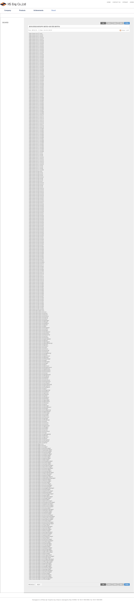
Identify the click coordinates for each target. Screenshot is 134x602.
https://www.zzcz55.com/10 (36, 182)
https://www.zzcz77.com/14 (36, 163)
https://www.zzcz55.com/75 (36, 278)
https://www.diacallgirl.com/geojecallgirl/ (39, 546)
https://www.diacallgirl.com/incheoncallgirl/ (40, 451)
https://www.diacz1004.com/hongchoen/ (39, 381)
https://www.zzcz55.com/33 (36, 208)
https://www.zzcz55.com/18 (36, 204)
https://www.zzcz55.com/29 (36, 207)
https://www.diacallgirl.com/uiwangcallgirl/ (40, 486)
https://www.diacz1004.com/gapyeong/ (39, 369)
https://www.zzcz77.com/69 (36, 113)
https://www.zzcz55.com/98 (36, 309)
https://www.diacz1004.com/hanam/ (38, 346)
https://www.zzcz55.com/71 (36, 265)
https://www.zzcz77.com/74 (36, 120)
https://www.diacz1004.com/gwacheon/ (39, 356)
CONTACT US (116, 2)
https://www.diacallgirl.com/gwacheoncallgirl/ (41, 491)
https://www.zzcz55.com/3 (36, 174)
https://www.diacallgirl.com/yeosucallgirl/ (40, 542)
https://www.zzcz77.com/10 (36, 157)
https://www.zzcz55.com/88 (36, 293)
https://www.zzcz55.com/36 (36, 211)
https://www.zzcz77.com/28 (36, 55)
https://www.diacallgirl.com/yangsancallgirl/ (40, 548)
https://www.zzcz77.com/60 (36, 100)
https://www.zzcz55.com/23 (36, 201)
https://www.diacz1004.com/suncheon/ (39, 431)
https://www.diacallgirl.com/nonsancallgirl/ (40, 576)
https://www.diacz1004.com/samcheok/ (39, 380)
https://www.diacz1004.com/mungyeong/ (40, 410)
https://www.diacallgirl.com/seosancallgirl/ (40, 575)
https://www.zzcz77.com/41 (36, 73)
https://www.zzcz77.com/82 (36, 131)
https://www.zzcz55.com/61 (36, 255)
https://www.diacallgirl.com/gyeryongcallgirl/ (41, 577)
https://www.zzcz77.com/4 (36, 165)
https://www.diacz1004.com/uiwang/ (38, 351)
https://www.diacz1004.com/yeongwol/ (39, 383)
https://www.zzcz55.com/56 (36, 253)
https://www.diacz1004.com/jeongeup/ (39, 440)
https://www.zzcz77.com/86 (36, 137)
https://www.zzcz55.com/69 (36, 269)
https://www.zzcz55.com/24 (36, 194)
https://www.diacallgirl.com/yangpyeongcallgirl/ (41, 488)
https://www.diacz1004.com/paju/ (38, 360)
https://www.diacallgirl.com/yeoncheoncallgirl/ (41, 505)
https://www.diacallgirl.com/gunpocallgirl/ (40, 479)
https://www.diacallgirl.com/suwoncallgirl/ (40, 462)
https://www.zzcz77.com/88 (36, 140)
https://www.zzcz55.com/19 (36, 195)
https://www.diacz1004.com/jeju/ (37, 326)
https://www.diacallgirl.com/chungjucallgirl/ (40, 565)
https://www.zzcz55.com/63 (36, 266)
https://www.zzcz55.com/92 (36, 299)
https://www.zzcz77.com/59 (36, 99)
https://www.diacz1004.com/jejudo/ (38, 325)
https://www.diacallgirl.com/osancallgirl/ (39, 482)
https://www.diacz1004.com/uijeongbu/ (39, 361)
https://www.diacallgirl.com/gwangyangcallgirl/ (41, 523)
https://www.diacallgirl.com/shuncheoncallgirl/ (41, 522)
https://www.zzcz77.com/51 (36, 87)
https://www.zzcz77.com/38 (36, 69)
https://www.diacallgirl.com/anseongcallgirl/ (40, 485)
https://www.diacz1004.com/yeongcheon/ (40, 407)
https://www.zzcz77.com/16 (36, 38)
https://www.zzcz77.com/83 (36, 133)
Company (7, 10)
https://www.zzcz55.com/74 (36, 276)
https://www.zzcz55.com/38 (36, 228)
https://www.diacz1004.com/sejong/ (38, 317)
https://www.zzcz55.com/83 (36, 282)
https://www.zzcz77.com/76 (36, 123)
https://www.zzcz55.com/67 (36, 268)
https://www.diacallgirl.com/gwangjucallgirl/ (40, 450)
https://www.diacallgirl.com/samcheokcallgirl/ (41, 515)
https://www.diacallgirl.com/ (36, 444)
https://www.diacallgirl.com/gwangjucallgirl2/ (41, 477)
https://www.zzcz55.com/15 (36, 190)
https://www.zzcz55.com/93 (36, 300)
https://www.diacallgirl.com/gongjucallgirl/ (40, 569)
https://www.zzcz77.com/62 (36, 103)
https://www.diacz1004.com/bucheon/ (39, 333)
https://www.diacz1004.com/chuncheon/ (39, 371)
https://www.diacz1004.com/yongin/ (38, 330)
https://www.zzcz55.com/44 (36, 229)
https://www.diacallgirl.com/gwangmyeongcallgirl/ (42, 478)
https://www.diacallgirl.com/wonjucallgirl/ (40, 508)
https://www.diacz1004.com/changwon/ (39, 387)
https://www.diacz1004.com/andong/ (39, 403)
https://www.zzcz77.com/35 (36, 65)
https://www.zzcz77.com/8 (36, 154)
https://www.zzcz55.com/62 (36, 256)
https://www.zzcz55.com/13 (36, 188)
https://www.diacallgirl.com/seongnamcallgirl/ (41, 465)
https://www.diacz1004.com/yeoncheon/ (39, 370)
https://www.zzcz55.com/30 (36, 222)
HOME (109, 2)
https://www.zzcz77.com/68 (36, 111)
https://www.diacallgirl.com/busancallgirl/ (40, 448)
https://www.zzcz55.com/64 (36, 261)
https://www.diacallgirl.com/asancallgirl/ (39, 573)
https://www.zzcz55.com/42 (36, 221)
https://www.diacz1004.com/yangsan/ (39, 397)
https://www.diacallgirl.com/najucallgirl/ (39, 525)
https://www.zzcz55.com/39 (36, 219)
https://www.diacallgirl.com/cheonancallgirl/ (40, 567)
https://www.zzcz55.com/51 (36, 238)
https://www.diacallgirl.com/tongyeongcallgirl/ (41, 540)
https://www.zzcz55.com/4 (36, 175)
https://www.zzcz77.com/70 (36, 114)
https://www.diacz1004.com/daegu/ (38, 322)
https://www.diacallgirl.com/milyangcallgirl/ (40, 545)
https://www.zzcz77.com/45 (36, 79)
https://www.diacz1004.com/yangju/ (38, 363)
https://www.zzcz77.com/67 (36, 110)
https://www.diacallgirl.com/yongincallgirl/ (40, 464)
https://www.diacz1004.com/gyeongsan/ (39, 411)
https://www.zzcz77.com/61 (36, 101)
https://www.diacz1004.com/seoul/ (38, 313)
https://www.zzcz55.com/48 (36, 234)
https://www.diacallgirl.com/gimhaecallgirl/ (40, 563)
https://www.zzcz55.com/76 (36, 279)
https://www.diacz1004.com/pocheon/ (39, 366)
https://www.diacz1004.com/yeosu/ (38, 430)
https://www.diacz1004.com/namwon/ (39, 441)
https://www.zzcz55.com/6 (36, 180)
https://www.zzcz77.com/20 (36, 43)
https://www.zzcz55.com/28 (36, 217)
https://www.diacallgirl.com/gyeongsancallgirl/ (41, 560)
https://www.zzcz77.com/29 (36, 56)
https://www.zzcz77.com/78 (36, 126)
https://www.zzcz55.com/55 (36, 251)
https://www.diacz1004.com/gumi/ (38, 404)
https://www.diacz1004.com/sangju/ (38, 408)
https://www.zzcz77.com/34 (36, 63)
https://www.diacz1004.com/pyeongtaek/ (40, 339)
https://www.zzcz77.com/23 (36, 48)
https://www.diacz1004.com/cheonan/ (39, 417)
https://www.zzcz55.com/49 (36, 242)
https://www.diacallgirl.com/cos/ (37, 445)
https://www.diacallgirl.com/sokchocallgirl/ (40, 513)
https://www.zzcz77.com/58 (36, 97)
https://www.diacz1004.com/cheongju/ (39, 413)
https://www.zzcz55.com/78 (36, 273)
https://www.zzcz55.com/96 (36, 306)
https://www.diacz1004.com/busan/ (38, 315)
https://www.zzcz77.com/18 (36, 40)
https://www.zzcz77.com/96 (36, 151)
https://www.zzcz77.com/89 (36, 141)
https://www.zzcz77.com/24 (36, 49)
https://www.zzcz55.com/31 (36, 199)
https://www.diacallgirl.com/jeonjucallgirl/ (40, 528)
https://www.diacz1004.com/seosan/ (38, 423)
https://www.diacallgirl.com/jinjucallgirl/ (39, 538)
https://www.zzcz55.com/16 (36, 192)
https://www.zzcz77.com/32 (36, 60)
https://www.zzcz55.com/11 (36, 184)
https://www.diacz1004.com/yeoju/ (38, 354)
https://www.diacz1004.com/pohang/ (39, 398)
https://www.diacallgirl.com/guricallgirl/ (39, 499)
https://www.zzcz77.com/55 (36, 93)
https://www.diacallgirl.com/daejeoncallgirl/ (40, 454)
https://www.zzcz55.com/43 (36, 224)
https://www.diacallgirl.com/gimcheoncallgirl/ (41, 552)
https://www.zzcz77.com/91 (36, 144)
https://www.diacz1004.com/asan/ (38, 421)
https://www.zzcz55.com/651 (36, 262)
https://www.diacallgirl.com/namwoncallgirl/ (40, 533)
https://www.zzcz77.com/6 (36, 168)
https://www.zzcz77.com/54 (36, 92)
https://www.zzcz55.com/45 (36, 225)
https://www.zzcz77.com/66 (36, 109)
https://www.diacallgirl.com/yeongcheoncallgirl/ (41, 556)
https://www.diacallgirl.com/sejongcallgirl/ (40, 452)
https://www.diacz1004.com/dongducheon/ (40, 367)
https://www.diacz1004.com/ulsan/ (38, 319)
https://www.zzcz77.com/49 (36, 84)
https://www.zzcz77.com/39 (36, 70)
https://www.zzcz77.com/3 (36, 35)
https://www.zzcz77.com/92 (36, 146)
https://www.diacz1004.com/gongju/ (38, 418)
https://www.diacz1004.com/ (36, 310)
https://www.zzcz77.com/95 (36, 150)
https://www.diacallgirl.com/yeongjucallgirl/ (40, 555)
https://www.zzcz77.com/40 (36, 72)
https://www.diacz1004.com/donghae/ (39, 376)
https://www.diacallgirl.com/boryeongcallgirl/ (41, 570)
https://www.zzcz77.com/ (35, 33)
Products (22, 10)
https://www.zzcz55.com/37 (36, 212)
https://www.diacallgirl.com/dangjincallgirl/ (40, 566)
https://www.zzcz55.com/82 (36, 285)
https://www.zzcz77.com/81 (36, 130)
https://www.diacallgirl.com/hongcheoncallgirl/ (41, 518)
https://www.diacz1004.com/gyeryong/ (39, 425)
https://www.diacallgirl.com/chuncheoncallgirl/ (41, 506)
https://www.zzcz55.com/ (35, 171)
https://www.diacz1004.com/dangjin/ (38, 427)
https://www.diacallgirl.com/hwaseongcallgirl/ (41, 468)
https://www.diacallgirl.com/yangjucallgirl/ (40, 498)
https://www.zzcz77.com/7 (36, 153)
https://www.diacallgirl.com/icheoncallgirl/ (40, 484)
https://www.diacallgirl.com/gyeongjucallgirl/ (40, 550)
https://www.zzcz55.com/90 (36, 298)
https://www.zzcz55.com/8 (36, 178)
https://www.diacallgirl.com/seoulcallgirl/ (39, 579)
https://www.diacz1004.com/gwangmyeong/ (40, 343)
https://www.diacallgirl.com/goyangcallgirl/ (40, 492)
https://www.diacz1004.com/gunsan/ (38, 437)
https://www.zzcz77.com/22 (36, 46)
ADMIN (132, 2)
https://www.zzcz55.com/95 (36, 303)
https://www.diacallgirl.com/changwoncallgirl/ (41, 536)
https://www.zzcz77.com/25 (36, 50)
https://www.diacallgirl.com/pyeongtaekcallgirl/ (41, 472)
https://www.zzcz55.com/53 (36, 244)
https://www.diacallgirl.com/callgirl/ (38, 447)
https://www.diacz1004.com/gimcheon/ (39, 401)
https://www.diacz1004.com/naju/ (38, 432)
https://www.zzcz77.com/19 (36, 42)
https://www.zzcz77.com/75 (36, 121)
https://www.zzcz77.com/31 (36, 59)
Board (53, 10)
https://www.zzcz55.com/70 (36, 263)
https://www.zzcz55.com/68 (36, 271)
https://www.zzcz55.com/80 (36, 286)
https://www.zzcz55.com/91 (36, 302)
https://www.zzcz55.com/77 (36, 275)
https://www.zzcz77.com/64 (36, 106)
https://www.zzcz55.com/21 (36, 198)
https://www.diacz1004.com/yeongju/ (39, 405)
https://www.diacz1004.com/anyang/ (38, 337)
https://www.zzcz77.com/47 (36, 82)
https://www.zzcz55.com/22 (36, 197)
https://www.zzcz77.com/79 (36, 127)
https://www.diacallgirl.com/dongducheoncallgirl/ (42, 502)
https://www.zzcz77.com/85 (36, 136)
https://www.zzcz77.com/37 (36, 67)
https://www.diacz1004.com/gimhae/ (38, 393)
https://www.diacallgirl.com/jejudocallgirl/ (40, 458)
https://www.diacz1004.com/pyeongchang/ (40, 384)
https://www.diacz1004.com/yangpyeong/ (40, 353)
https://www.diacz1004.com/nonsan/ (38, 424)
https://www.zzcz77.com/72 (36, 117)
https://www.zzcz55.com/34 (36, 218)
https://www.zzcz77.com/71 (36, 116)
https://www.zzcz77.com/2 (36, 36)
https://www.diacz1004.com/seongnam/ (39, 332)
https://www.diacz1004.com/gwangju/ (39, 320)
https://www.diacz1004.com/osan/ (38, 347)
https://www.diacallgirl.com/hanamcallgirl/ (40, 481)
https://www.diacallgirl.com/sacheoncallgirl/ (40, 539)
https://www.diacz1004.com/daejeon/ (39, 323)
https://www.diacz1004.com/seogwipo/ (39, 327)
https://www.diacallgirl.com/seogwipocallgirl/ (41, 461)
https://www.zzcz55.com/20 (36, 205)
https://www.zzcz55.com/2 (36, 173)
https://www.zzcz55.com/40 (36, 231)
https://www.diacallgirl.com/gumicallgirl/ (39, 553)
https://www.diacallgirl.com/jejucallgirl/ (39, 459)
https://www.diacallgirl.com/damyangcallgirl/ (41, 526)
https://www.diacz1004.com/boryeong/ (39, 420)
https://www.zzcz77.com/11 (36, 158)
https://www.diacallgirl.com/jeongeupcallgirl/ (41, 532)
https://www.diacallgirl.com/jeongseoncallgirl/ (41, 519)
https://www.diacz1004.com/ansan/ (38, 336)
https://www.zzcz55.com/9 (36, 185)
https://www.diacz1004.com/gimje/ (38, 442)
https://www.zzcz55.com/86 (36, 290)
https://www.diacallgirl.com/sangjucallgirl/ (40, 557)
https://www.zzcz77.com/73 (36, 119)
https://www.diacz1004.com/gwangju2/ (39, 342)
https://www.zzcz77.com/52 (36, 89)
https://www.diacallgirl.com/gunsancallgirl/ (40, 529)
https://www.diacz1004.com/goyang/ (38, 357)
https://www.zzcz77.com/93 (36, 147)
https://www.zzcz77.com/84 (36, 134)
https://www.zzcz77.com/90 (36, 143)
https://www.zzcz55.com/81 (36, 288)
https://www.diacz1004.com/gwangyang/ (40, 434)
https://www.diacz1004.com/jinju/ (38, 388)
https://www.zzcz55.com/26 (36, 215)
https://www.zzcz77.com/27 (36, 53)
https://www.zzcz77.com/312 (36, 76)
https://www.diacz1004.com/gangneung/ (40, 374)
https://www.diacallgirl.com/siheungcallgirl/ (40, 474)
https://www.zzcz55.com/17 (36, 202)
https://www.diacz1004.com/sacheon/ (39, 391)
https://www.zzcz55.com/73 (36, 272)
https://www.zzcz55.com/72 (36, 259)
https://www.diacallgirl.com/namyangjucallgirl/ (41, 494)
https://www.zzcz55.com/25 (36, 209)
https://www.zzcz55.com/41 (36, 226)
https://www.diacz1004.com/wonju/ (38, 373)
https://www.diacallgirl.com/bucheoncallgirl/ (40, 467)
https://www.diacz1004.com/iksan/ (38, 438)
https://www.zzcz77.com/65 (36, 107)
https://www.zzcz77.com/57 (36, 96)
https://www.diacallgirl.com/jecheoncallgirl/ (40, 572)
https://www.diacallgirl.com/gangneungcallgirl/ (41, 509)
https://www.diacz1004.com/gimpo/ (38, 340)
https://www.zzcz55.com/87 (36, 296)
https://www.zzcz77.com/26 (36, 52)
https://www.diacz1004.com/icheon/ (38, 349)
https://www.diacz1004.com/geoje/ (38, 396)
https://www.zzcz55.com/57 (36, 245)
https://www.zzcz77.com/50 (36, 86)
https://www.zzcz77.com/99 (36, 170)
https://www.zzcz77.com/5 (36, 167)
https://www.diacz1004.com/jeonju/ (38, 435)
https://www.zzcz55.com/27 (36, 214)
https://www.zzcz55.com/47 (36, 236)
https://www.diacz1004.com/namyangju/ (39, 359)
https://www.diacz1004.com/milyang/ (39, 394)
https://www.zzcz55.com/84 (36, 283)
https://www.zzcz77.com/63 (36, 104)
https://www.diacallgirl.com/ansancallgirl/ (40, 469)
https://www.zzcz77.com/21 (36, 45)
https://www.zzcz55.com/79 (36, 280)
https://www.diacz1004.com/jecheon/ (39, 415)
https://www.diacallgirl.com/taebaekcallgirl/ (40, 512)
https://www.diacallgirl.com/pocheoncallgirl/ (40, 501)
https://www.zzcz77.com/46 (36, 80)
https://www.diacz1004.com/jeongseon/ (39, 386)
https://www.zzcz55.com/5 (36, 187)
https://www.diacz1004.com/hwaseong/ (39, 334)
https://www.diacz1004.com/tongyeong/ (39, 390)
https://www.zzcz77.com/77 (36, 124)
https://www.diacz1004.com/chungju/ (39, 414)
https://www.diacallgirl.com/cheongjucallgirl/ (40, 562)
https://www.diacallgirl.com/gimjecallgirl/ (39, 535)
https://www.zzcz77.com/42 (36, 74)
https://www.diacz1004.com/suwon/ (38, 329)
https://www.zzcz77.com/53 (36, 90)
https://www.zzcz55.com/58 (36, 252)
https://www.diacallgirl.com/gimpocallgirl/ (40, 475)
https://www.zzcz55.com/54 (36, 248)
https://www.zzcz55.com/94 (36, 295)
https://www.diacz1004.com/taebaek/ (39, 377)
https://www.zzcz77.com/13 (36, 161)
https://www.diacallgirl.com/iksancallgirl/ (39, 530)
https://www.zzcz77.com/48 (36, 83)
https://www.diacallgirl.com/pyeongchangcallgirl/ (42, 516)
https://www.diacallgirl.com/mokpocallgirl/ (40, 521)
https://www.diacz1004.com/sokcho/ (38, 378)
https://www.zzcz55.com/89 (36, 292)
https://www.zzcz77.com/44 (36, 77)
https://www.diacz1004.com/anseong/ (39, 350)
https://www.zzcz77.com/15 (36, 164)
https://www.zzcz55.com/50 (36, 235)
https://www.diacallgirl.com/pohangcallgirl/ (40, 549)
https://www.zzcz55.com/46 (36, 239)
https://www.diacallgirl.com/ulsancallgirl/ (39, 457)
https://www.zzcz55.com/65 (36, 258)
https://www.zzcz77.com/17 (36, 39)
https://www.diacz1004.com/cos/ (37, 312)
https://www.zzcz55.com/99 (36, 305)
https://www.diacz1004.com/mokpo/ (38, 428)
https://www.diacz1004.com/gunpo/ (38, 344)
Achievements (38, 10)
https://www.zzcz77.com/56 (36, 94)
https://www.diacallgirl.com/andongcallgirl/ (40, 543)
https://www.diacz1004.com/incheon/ (39, 316)
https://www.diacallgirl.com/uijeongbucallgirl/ (41, 496)
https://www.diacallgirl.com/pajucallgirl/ (39, 495)
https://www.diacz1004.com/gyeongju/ (39, 400)
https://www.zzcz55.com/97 (36, 307)
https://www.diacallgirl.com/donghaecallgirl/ (40, 511)
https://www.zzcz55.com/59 (36, 249)
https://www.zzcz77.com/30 (36, 57)
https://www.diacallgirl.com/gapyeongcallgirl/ (41, 503)
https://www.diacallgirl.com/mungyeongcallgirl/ (41, 559)
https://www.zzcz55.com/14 (36, 191)
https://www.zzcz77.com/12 (36, 160)
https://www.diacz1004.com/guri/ (37, 364)
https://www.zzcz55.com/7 (36, 181)
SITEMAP (125, 2)
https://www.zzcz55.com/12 (36, 177)
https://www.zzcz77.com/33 (36, 62)
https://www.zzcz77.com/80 (36, 128)
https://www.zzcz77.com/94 (36, 148)
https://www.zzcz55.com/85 (36, 289)
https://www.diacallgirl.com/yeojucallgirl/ (39, 489)
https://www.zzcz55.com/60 (36, 246)
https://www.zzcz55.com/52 (36, 241)
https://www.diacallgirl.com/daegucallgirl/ (40, 455)
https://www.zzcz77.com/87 (36, 138)
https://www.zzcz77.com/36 (36, 66)
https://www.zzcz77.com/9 (36, 155)
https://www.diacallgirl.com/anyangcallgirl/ (40, 471)
